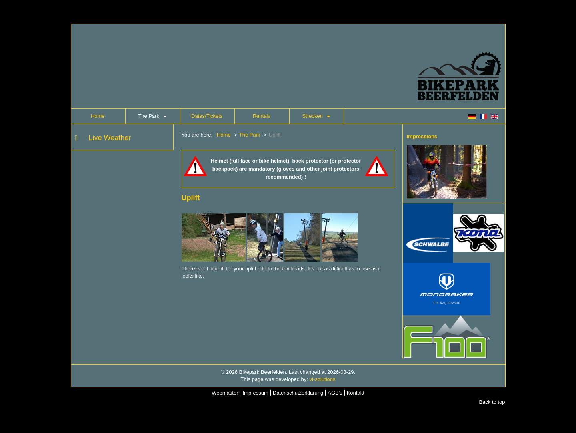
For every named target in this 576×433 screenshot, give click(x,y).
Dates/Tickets (206, 116)
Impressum (255, 393)
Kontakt (355, 393)
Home (98, 116)
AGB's (335, 393)
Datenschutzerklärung (298, 393)
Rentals (261, 116)
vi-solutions (322, 379)
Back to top (492, 402)
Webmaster (225, 393)
